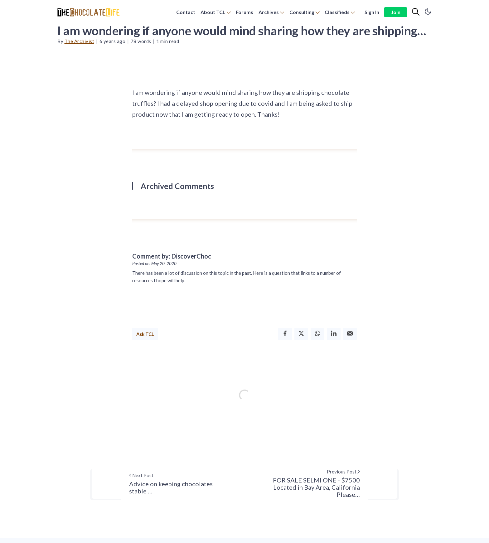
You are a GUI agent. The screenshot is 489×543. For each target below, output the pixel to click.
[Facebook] (285, 334)
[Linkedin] (334, 334)
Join (395, 12)
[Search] (415, 12)
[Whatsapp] (317, 334)
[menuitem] (185, 12)
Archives (269, 12)
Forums (244, 12)
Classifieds (337, 12)
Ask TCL (145, 334)
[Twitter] (301, 334)
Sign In (372, 12)
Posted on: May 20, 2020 (154, 263)
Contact (185, 12)
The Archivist (79, 41)
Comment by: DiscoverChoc (171, 256)
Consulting (301, 12)
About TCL (213, 12)
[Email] (350, 334)
